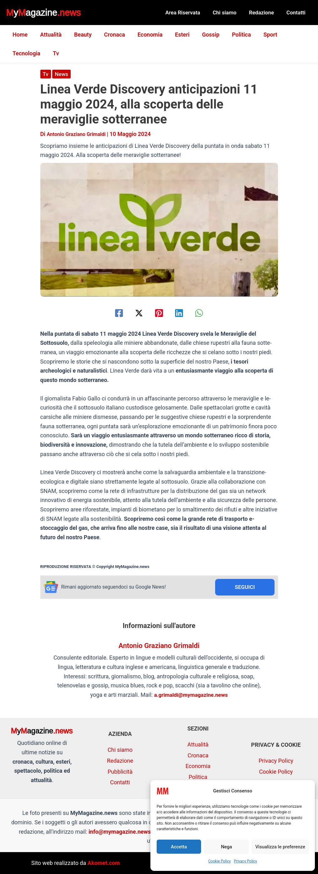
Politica (232, 34)
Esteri (175, 34)
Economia (144, 34)
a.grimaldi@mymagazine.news (191, 695)
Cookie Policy (219, 861)
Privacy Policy (245, 861)
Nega (226, 847)
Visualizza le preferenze (280, 847)
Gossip (202, 34)
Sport (259, 34)
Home (19, 34)
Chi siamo (229, 12)
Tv (15, 53)
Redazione (264, 12)
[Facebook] (112, 313)
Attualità (49, 34)
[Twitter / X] (135, 313)
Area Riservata (189, 12)
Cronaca (110, 34)
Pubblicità (120, 771)
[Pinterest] (159, 313)
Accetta (179, 847)
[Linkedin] (182, 313)
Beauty (79, 34)
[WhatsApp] (206, 313)
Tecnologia (292, 34)
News (62, 74)
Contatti (296, 12)
